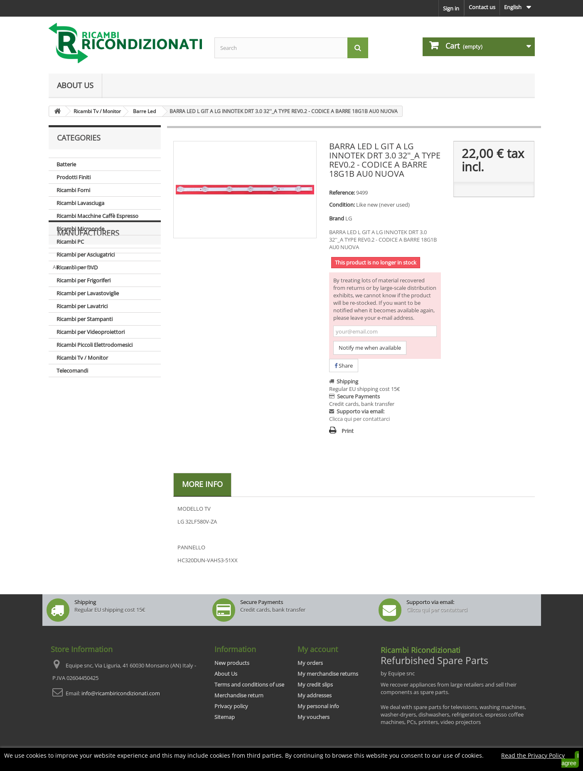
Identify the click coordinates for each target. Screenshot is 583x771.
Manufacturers (88, 402)
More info (202, 484)
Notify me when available (370, 347)
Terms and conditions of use (249, 684)
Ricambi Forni (73, 190)
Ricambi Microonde (80, 228)
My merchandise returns (328, 673)
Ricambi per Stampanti (85, 319)
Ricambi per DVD (77, 267)
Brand (336, 218)
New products (231, 663)
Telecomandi (72, 370)
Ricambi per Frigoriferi (84, 280)
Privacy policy (231, 706)
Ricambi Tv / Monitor (82, 357)
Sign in (451, 8)
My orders (310, 663)
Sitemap (224, 717)
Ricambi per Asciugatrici (86, 254)
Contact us (482, 7)
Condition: (342, 204)
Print (348, 431)
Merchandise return (238, 695)
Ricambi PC (70, 241)
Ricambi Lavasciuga (80, 203)
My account (318, 649)
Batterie (66, 164)
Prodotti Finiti (74, 177)
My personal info (318, 706)
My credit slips (315, 684)
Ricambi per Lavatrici (82, 306)
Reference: (342, 192)
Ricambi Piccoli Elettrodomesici (95, 344)
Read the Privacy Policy (533, 755)
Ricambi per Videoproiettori (91, 332)
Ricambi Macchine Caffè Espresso (97, 216)
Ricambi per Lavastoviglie (88, 293)
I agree (570, 759)
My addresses (315, 695)
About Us (75, 85)
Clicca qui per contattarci (359, 419)
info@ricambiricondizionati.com (120, 693)
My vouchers (314, 717)
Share (344, 365)
